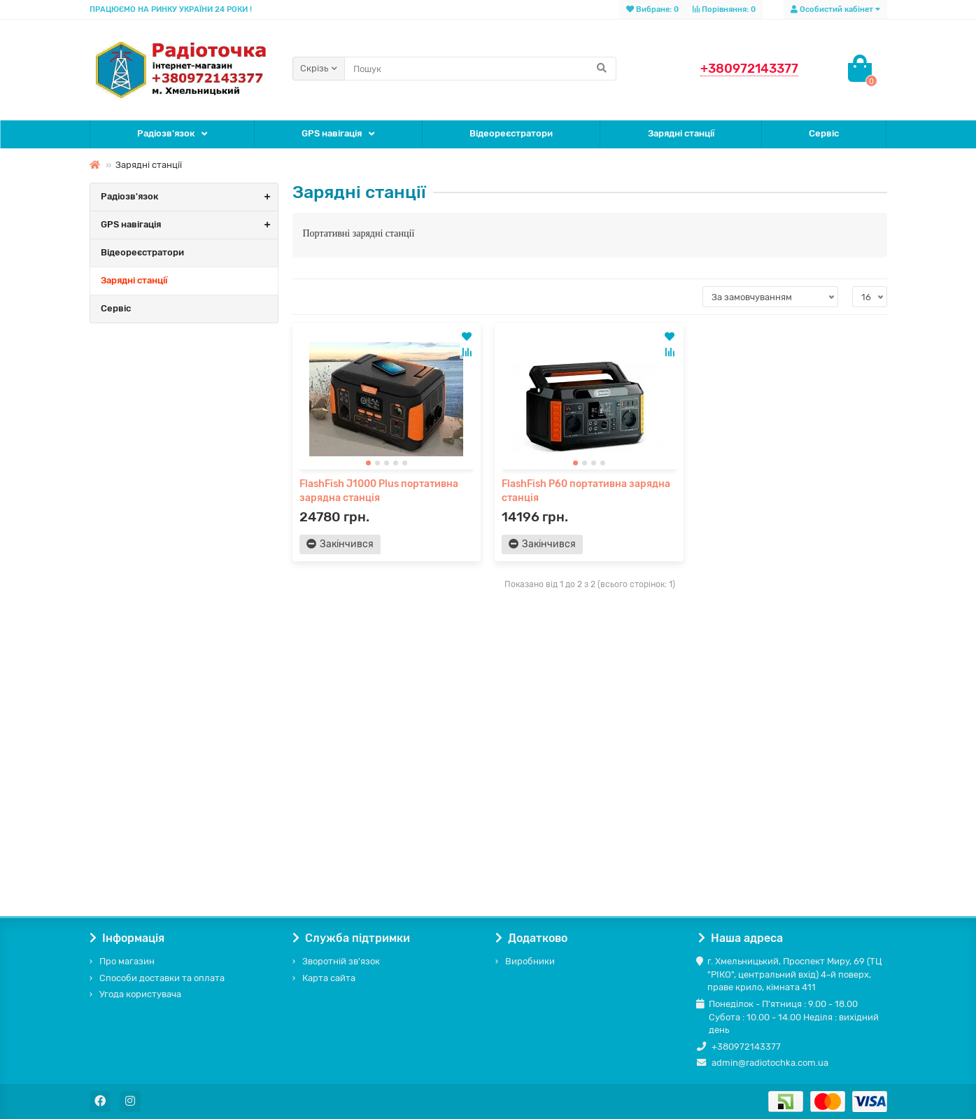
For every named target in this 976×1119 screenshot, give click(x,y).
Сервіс (824, 133)
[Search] (480, 68)
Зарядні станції (681, 133)
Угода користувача (140, 994)
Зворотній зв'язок (341, 961)
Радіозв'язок (166, 133)
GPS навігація (332, 133)
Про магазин (127, 961)
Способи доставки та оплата (162, 978)
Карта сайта (328, 978)
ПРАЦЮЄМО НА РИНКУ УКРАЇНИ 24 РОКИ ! (171, 9)
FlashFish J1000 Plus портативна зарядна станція (378, 491)
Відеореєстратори (511, 133)
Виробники (530, 961)
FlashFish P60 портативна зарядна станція (586, 491)
